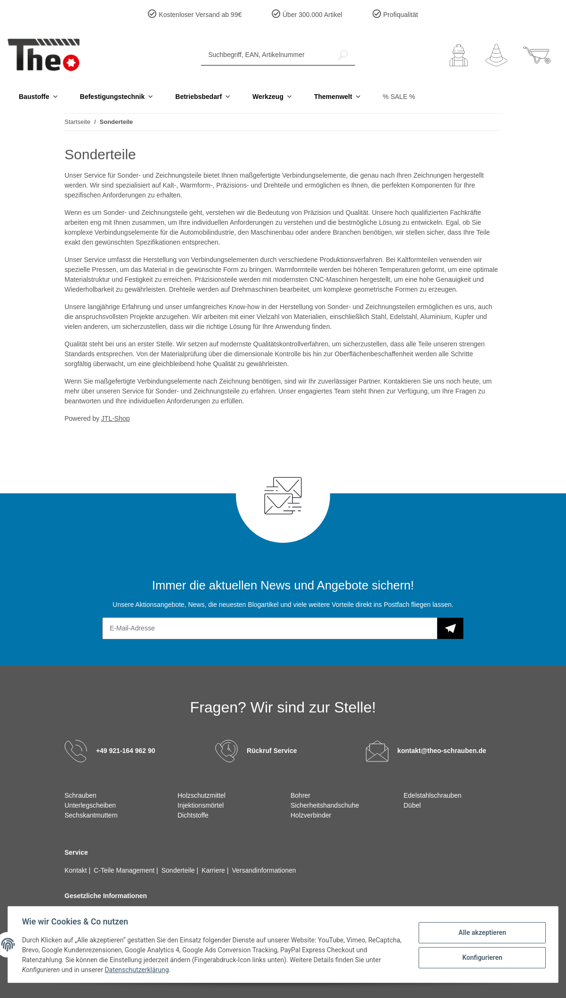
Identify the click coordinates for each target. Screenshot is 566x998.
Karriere (214, 870)
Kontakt (77, 870)
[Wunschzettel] (496, 55)
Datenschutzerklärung (138, 969)
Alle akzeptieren (481, 932)
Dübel (412, 805)
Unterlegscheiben (90, 805)
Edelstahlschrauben (432, 795)
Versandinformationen (264, 870)
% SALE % (399, 96)
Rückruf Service (272, 750)
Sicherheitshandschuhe (325, 805)
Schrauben (81, 795)
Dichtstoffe (193, 815)
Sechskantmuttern (91, 815)
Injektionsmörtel (201, 805)
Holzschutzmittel (202, 795)
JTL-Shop (115, 418)
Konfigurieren (481, 957)
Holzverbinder (311, 815)
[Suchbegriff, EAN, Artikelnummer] (266, 55)
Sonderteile (179, 870)
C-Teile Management (125, 870)
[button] (458, 55)
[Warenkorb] (536, 55)
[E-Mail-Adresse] (269, 628)
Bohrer (300, 795)
